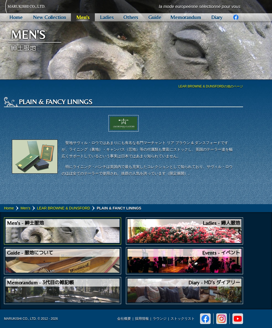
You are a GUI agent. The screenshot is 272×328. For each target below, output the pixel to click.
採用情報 (142, 319)
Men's (25, 208)
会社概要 (124, 319)
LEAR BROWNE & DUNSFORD (63, 208)
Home (9, 208)
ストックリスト (183, 319)
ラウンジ (160, 319)
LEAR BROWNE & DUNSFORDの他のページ (210, 86)
